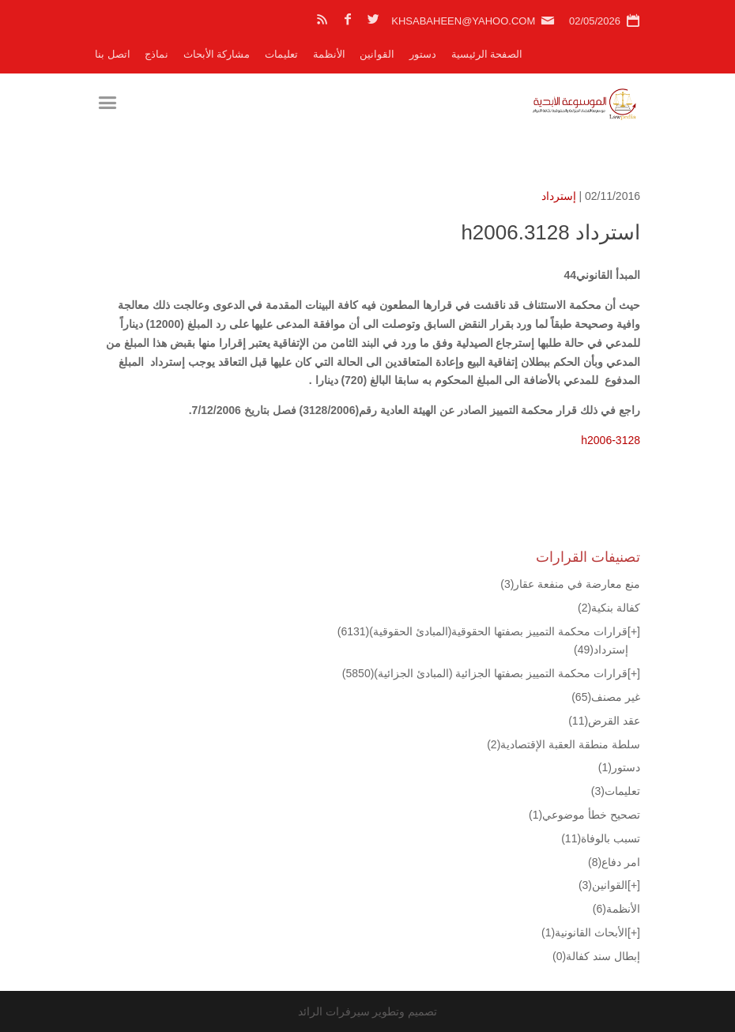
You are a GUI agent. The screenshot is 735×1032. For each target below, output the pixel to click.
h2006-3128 (610, 440)
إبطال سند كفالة (596, 956)
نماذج (156, 54)
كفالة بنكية (609, 607)
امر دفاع (614, 862)
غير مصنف (605, 697)
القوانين (377, 54)
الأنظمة (329, 54)
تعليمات (281, 54)
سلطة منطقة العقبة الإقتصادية (563, 744)
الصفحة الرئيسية (487, 54)
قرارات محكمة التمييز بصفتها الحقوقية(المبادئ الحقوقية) (482, 631)
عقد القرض (604, 720)
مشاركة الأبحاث (217, 54)
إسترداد (558, 196)
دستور (422, 54)
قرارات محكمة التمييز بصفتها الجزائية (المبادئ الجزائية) (485, 673)
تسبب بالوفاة (600, 838)
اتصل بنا (112, 54)
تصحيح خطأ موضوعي (584, 814)
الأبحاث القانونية (584, 932)
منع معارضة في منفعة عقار (570, 584)
